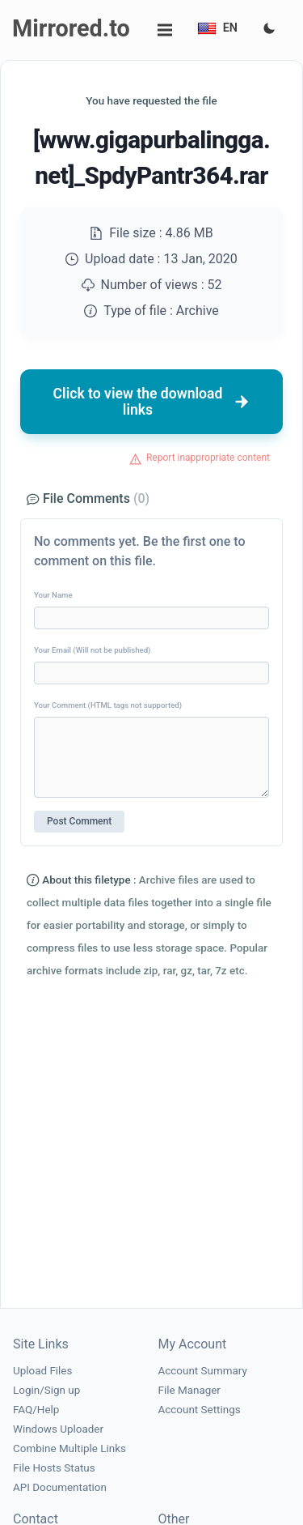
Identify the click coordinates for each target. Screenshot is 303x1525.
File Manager (189, 1390)
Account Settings (199, 1410)
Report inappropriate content (208, 457)
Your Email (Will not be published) (92, 649)
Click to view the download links (151, 402)
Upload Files (42, 1371)
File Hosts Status (54, 1468)
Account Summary (202, 1371)
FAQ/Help (36, 1410)
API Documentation (60, 1487)
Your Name (53, 594)
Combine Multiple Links (69, 1448)
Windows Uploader (58, 1429)
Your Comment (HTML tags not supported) (108, 705)
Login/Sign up (46, 1390)
